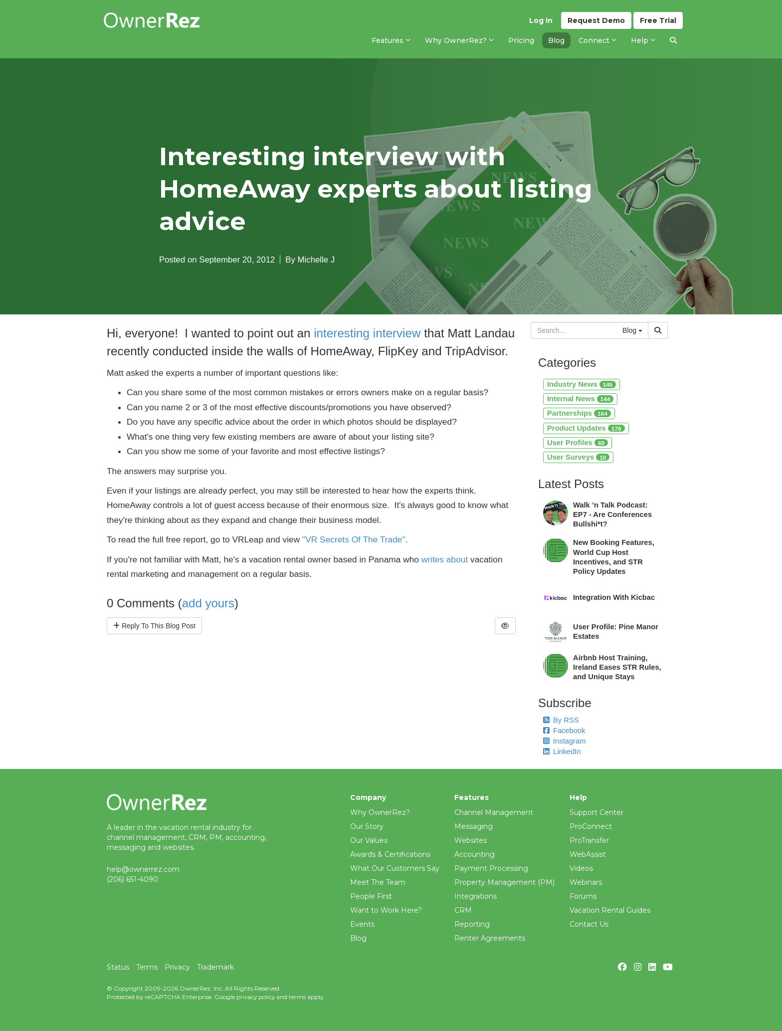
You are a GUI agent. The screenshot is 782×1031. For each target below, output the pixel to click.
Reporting (472, 924)
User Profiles (577, 443)
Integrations (475, 896)
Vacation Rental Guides (610, 910)
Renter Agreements (489, 938)
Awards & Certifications (390, 854)
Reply (154, 626)
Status (118, 967)
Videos (581, 868)
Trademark (215, 967)
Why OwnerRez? (380, 812)
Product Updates (586, 428)
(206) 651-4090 (132, 879)
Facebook (564, 731)
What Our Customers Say (394, 868)
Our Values (369, 840)
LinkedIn (562, 752)
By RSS (561, 720)
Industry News (581, 384)
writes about (444, 559)
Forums (583, 896)
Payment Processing (491, 868)
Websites (470, 840)
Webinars (586, 882)
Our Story (367, 826)
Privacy (177, 967)
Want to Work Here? (386, 910)
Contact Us (589, 924)
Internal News (580, 399)
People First (371, 896)
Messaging (473, 826)
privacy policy (255, 997)
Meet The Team (377, 882)
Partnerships (579, 413)
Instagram (564, 741)
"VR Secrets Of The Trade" (353, 539)
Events (362, 924)
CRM (463, 910)
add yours (208, 603)
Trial (658, 20)
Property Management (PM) (504, 882)
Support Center (596, 812)
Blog (358, 938)
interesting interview (367, 333)
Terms (147, 967)
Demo (596, 20)
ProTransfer (589, 840)
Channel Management (493, 812)
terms (297, 997)
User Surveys (578, 457)
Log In (541, 20)
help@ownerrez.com (143, 869)
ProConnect (591, 826)
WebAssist (588, 854)
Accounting (474, 854)
